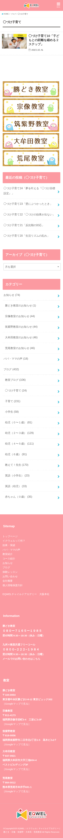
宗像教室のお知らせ (20, 316)
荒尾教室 (8, 778)
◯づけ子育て (16, 390)
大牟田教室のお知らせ (21, 337)
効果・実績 (9, 545)
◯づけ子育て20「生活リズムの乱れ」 (27, 235)
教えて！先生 (16, 464)
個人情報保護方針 (13, 585)
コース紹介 (9, 558)
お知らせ (12, 294)
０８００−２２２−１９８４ (21, 649)
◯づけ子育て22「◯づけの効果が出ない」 (29, 214)
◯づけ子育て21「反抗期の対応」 (24, 225)
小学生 (12, 411)
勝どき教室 (9, 690)
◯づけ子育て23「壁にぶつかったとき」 (28, 203)
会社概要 (8, 580)
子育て (12, 401)
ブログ (11, 369)
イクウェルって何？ (14, 540)
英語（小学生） (17, 475)
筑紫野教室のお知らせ (21, 326)
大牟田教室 (9, 751)
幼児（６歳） (16, 454)
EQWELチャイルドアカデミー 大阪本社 (26, 594)
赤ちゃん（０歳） (18, 496)
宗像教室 (8, 710)
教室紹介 (8, 554)
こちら (36, 658)
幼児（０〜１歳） (18, 422)
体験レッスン (10, 572)
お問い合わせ (10, 576)
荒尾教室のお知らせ (20, 348)
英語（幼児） (16, 486)
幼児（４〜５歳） (19, 443)
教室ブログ (15, 379)
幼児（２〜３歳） (19, 432)
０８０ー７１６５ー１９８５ (22, 630)
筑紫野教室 (9, 731)
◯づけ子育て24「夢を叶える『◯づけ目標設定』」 (29, 191)
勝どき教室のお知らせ (20, 305)
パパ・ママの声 (16, 358)
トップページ (10, 536)
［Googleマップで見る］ (17, 703)
